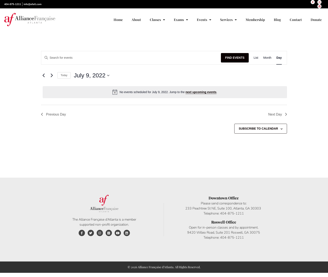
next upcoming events (201, 92)
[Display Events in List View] (256, 57)
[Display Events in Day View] (279, 57)
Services (228, 19)
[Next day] (51, 75)
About (136, 19)
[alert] (165, 92)
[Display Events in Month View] (267, 57)
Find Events (235, 57)
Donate (316, 19)
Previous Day (53, 114)
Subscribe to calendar (258, 128)
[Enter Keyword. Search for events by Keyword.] (131, 57)
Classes (157, 19)
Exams (181, 19)
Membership (255, 19)
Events (204, 19)
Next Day (277, 114)
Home (118, 19)
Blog (277, 19)
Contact (296, 19)
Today (64, 75)
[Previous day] (43, 75)
